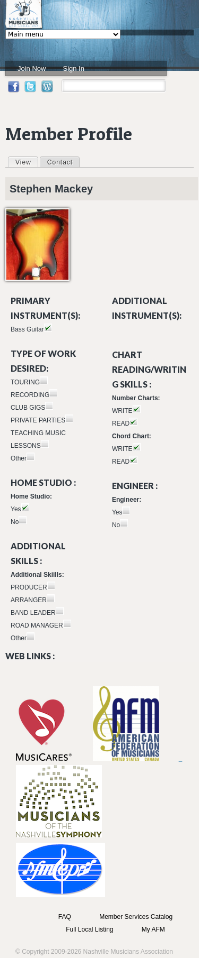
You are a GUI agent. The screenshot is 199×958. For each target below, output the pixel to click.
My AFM (153, 929)
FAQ (64, 916)
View (26, 162)
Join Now (32, 68)
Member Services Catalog (135, 916)
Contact (60, 162)
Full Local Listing (89, 929)
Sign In (73, 68)
